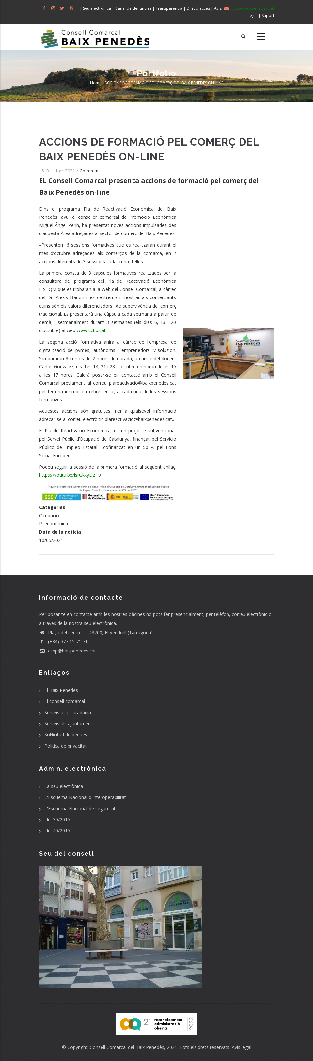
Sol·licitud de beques (65, 734)
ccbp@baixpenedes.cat (67, 651)
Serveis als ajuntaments (69, 723)
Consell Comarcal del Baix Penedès (127, 1047)
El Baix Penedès (61, 690)
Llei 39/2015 (57, 819)
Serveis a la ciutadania (67, 712)
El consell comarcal (64, 701)
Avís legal (241, 1047)
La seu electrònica (63, 786)
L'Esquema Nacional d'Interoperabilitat (85, 797)
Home (96, 83)
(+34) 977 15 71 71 (63, 641)
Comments (91, 171)
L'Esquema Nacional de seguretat (80, 808)
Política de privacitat (65, 746)
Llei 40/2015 (57, 831)
